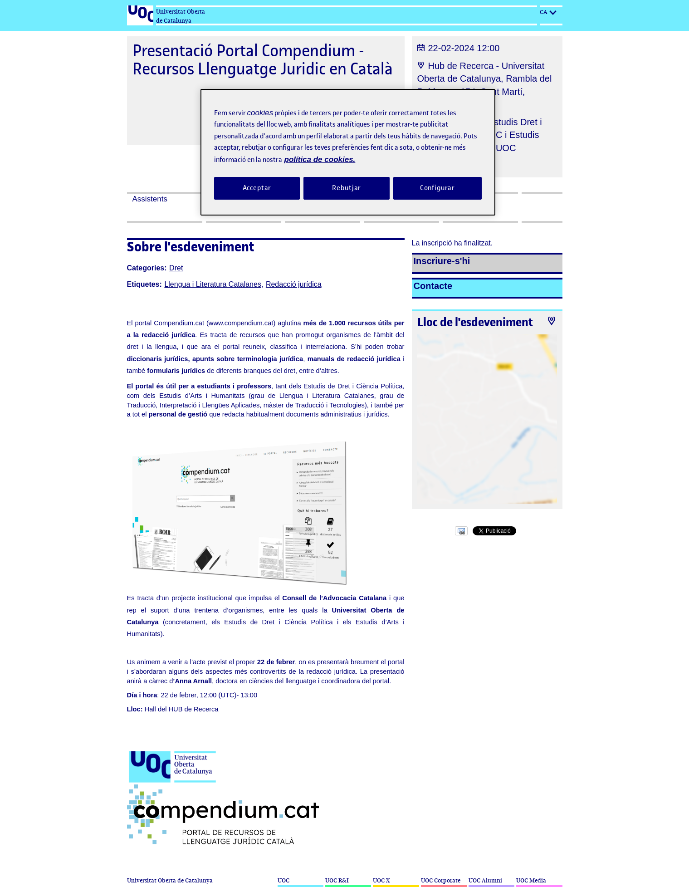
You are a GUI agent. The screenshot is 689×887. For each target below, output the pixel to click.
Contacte (433, 286)
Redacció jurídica (294, 284)
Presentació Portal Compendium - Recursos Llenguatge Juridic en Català (262, 59)
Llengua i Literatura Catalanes (212, 284)
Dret (176, 268)
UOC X (381, 880)
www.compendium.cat (241, 323)
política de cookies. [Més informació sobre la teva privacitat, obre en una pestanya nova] (320, 159)
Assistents (149, 199)
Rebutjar (346, 187)
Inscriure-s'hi (442, 261)
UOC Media (531, 880)
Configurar (437, 187)
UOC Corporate (440, 880)
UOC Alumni (485, 880)
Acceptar (257, 187)
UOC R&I (337, 880)
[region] (347, 152)
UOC (283, 880)
